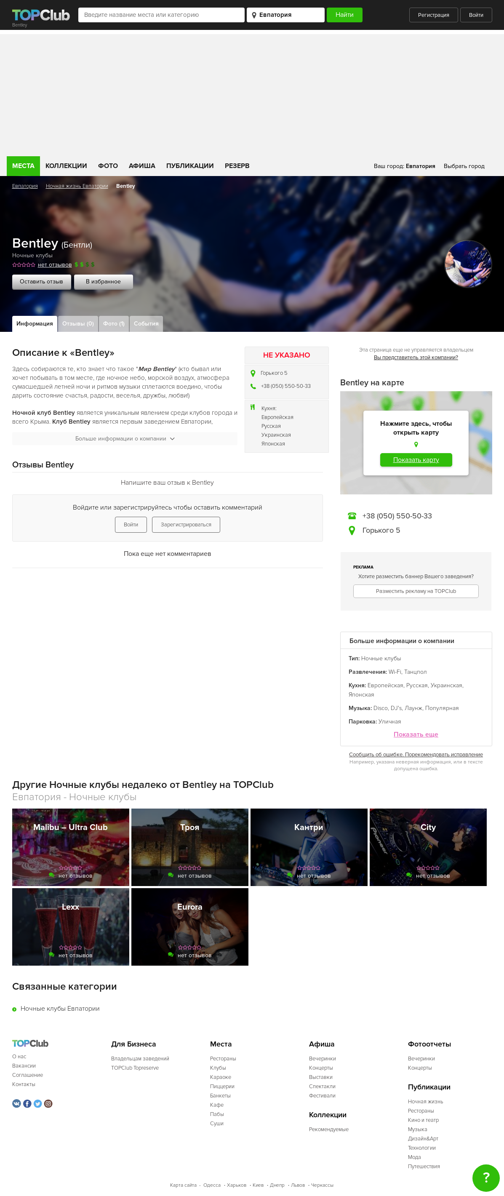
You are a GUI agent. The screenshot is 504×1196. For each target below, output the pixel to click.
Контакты (23, 1084)
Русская (271, 426)
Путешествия (424, 1166)
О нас (19, 1056)
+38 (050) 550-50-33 (286, 386)
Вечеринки (322, 1058)
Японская (273, 443)
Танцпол (415, 671)
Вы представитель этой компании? (416, 357)
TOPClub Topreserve (135, 1068)
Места (23, 166)
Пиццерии (222, 1086)
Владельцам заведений (140, 1058)
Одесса (212, 1185)
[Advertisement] (252, 93)
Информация (34, 323)
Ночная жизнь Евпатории (77, 186)
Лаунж (413, 708)
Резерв (237, 166)
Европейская (277, 417)
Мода (414, 1157)
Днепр (277, 1185)
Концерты (321, 1068)
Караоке (220, 1077)
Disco (380, 708)
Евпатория (25, 186)
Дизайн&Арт (423, 1138)
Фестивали (322, 1095)
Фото (108, 166)
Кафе (217, 1105)
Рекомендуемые (329, 1129)
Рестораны (223, 1058)
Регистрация (433, 15)
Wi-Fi (395, 671)
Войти (476, 15)
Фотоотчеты (429, 1044)
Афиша (142, 166)
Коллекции (66, 166)
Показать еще (416, 735)
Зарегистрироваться (186, 524)
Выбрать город (464, 166)
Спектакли (322, 1086)
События (146, 323)
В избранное (103, 281)
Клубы (218, 1068)
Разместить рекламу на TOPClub (416, 591)
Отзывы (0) (78, 323)
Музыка (417, 1129)
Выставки (321, 1077)
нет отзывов (55, 264)
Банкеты (220, 1095)
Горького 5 (274, 373)
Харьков (236, 1185)
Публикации (190, 166)
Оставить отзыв (41, 281)
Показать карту (416, 460)
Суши (217, 1123)
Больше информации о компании (125, 438)
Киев (258, 1185)
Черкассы (322, 1185)
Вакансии (24, 1066)
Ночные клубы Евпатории (60, 1008)
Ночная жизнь (425, 1101)
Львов (298, 1185)
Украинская (276, 435)
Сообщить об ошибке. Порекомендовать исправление (416, 754)
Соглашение (27, 1075)
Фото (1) (114, 323)
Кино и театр (423, 1120)
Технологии (422, 1148)
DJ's (396, 708)
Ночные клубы (32, 255)
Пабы (217, 1114)
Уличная (390, 721)
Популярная (442, 708)
